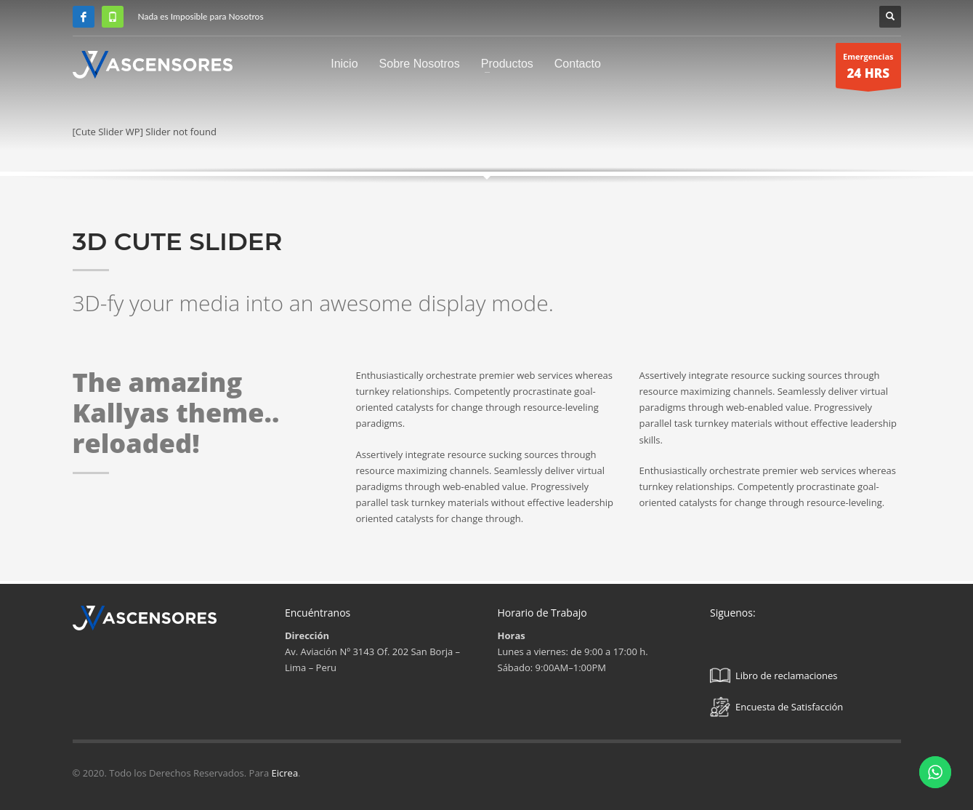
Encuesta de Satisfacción (776, 707)
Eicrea (285, 772)
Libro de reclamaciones (774, 675)
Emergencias (868, 70)
